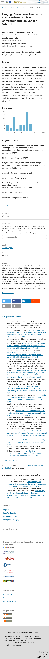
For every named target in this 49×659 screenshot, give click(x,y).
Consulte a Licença (8, 293)
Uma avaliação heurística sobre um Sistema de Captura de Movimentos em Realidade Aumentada (26, 493)
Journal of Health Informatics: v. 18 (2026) (24, 336)
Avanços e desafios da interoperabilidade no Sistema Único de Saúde (24, 452)
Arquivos (11, 7)
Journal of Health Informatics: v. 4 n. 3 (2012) (25, 496)
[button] (6, 301)
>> (19, 460)
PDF (6, 205)
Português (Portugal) (11, 520)
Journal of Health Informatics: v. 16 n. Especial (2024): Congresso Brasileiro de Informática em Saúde (25, 375)
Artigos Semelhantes (11, 317)
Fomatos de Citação (10, 237)
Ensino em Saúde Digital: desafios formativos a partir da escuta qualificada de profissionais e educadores (26, 332)
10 (15, 460)
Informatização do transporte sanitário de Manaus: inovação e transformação (26, 371)
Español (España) (9, 513)
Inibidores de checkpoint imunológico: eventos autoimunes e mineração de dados (26, 412)
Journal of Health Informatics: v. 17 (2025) (22, 348)
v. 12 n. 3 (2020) (22, 7)
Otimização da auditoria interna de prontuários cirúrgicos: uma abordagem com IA (26, 344)
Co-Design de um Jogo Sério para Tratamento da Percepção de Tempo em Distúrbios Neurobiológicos (26, 388)
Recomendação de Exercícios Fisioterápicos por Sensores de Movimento (26, 483)
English (6, 510)
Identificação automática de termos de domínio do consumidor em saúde (26, 397)
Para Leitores (7, 594)
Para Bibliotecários (9, 601)
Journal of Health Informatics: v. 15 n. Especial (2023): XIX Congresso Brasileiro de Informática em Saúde (27, 435)
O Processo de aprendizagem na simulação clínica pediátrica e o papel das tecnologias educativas (25, 352)
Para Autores (7, 598)
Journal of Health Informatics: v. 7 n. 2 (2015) (24, 486)
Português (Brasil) (10, 516)
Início (4, 7)
